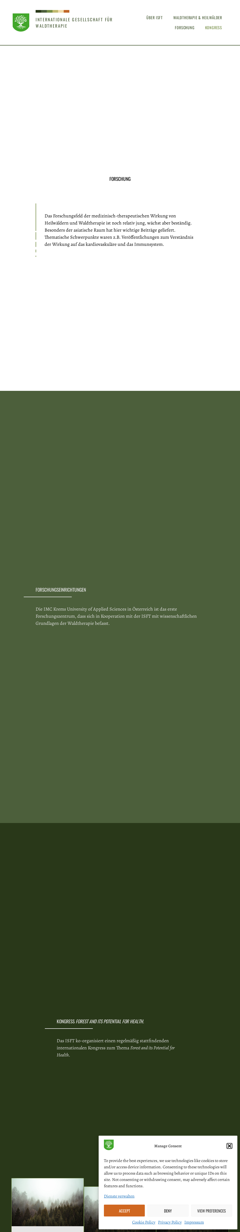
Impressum (194, 1222)
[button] (229, 1146)
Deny (168, 1211)
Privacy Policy (170, 1222)
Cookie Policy (143, 1222)
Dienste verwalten (119, 1196)
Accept (124, 1211)
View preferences (211, 1211)
